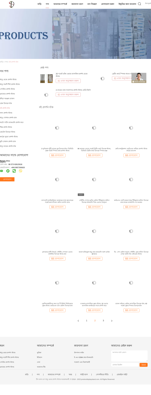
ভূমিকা (39, 353)
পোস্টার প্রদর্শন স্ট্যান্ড (7, 89)
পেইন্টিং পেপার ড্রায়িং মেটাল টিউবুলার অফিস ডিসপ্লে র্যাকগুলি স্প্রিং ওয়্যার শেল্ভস (94, 201)
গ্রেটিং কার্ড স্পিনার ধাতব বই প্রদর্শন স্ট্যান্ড (126, 74)
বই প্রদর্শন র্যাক (13, 62)
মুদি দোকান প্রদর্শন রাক (8, 141)
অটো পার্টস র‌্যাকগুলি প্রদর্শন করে (11, 122)
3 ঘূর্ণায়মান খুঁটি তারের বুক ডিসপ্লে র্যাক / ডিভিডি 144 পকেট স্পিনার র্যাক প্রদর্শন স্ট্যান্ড (57, 150)
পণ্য (47, 4)
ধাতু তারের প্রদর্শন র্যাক (8, 146)
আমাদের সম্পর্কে (60, 4)
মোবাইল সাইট (122, 374)
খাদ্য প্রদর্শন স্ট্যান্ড (6, 113)
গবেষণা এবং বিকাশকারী (82, 362)
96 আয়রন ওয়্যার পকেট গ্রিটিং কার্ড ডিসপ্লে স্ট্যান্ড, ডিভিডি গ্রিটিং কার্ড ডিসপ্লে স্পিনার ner (94, 150)
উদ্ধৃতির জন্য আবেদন (127, 4)
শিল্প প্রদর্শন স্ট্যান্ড (6, 127)
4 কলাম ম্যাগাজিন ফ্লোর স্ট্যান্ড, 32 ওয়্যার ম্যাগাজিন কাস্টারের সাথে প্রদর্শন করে (94, 304)
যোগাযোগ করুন (107, 4)
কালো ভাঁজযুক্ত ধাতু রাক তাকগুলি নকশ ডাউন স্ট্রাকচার (94, 253)
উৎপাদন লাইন (79, 353)
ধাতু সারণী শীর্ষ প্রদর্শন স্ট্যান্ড (10, 84)
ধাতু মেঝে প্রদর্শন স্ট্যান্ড (8, 79)
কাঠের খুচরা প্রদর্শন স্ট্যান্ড (9, 137)
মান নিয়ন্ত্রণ (92, 4)
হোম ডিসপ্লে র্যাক (6, 103)
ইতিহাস (39, 357)
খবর (70, 374)
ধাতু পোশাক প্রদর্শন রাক (8, 118)
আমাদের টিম (41, 367)
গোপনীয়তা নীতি (102, 374)
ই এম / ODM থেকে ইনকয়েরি (83, 357)
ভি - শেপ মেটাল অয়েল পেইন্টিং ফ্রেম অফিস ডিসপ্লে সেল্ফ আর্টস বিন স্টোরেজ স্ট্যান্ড (131, 253)
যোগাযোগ (7, 179)
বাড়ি (39, 4)
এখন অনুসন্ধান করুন (68, 81)
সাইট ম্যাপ (84, 374)
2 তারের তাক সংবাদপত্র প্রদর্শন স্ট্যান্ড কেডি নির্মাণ (73, 90)
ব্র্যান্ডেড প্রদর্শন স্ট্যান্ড (7, 94)
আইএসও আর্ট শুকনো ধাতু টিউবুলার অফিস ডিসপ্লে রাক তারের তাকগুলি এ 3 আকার (131, 201)
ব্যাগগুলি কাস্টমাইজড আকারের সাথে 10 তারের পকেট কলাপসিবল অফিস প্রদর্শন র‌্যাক (57, 201)
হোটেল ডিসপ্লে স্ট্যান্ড (7, 132)
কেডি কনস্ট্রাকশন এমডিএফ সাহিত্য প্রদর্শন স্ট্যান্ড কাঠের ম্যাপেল (131, 150)
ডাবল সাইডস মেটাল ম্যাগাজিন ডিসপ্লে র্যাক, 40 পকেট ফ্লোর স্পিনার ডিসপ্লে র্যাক (131, 304)
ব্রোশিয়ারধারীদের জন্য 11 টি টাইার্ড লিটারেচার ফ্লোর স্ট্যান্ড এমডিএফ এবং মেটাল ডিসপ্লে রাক (57, 304)
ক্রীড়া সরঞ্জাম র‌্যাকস (7, 99)
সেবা (38, 362)
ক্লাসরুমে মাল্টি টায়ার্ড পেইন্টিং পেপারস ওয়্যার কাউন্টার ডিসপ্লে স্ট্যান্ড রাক (57, 253)
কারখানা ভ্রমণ (77, 4)
